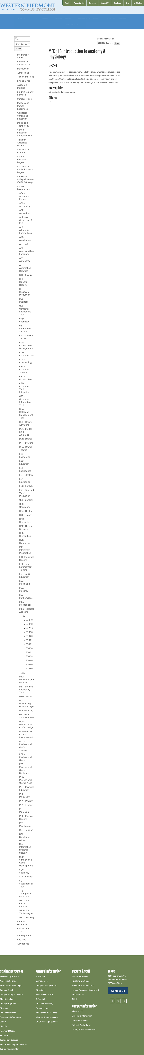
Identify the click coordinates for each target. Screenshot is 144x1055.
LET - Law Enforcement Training (25, 567)
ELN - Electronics (24, 481)
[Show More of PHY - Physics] (17, 801)
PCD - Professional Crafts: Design (26, 724)
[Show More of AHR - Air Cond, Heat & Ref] (17, 217)
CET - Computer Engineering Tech (25, 310)
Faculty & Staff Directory (83, 985)
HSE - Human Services (25, 528)
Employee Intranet (80, 976)
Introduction (23, 68)
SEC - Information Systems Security (25, 848)
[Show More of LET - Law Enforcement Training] (17, 564)
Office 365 (40, 999)
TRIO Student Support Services (13, 1044)
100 (23, 616)
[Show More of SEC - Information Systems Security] (17, 844)
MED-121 (28, 640)
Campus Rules (24, 99)
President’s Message (45, 1003)
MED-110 (28, 620)
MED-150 (28, 664)
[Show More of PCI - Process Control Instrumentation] (17, 731)
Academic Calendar (8, 980)
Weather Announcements (47, 1017)
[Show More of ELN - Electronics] (17, 479)
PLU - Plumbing (24, 811)
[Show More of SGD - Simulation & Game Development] (17, 857)
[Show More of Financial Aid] (15, 80)
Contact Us (118, 991)
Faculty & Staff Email (81, 980)
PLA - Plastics (26, 805)
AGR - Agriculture (24, 212)
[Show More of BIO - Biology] (17, 275)
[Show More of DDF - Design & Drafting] (17, 422)
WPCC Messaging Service (47, 1021)
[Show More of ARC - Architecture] (17, 237)
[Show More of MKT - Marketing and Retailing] (17, 676)
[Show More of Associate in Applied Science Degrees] (15, 166)
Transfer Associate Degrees (22, 142)
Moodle (3, 1026)
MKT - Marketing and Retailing (26, 679)
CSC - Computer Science (24, 369)
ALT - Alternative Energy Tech (25, 230)
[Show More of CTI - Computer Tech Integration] (17, 383)
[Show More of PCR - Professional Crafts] (17, 754)
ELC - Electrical (26, 475)
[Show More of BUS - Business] (17, 299)
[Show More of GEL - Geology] (17, 500)
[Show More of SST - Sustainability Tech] (17, 880)
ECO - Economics (24, 456)
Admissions (23, 73)
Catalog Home (24, 935)
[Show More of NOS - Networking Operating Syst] (17, 700)
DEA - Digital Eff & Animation (25, 432)
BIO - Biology (25, 275)
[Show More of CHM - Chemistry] (17, 318)
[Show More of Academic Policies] (15, 85)
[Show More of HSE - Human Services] (17, 526)
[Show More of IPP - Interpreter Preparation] (17, 547)
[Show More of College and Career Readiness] (15, 103)
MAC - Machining (24, 583)
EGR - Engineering (25, 470)
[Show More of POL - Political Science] (17, 816)
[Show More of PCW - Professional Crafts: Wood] (17, 777)
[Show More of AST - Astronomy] (17, 258)
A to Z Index (41, 976)
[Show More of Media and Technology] (15, 122)
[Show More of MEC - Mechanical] (17, 602)
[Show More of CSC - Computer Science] (17, 366)
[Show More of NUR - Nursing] (17, 710)
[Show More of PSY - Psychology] (17, 823)
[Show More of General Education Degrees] (15, 156)
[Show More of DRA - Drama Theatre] (17, 447)
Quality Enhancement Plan (84, 1029)
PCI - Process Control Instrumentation (26, 734)
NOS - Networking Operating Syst (26, 703)
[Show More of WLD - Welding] (17, 917)
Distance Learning (8, 1012)
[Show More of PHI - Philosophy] (17, 794)
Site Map (21, 939)
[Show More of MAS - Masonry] (17, 588)
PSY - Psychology (25, 825)
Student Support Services (25, 94)
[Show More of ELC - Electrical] (17, 475)
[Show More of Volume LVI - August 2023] (15, 61)
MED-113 (28, 624)
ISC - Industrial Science (26, 559)
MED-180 (28, 668)
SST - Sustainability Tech (26, 883)
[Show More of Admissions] (15, 72)
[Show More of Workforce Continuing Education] (15, 112)
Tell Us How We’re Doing (46, 1012)
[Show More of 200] (20, 672)
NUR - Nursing (26, 710)
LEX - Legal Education (25, 576)
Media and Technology (23, 124)
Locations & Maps (80, 1020)
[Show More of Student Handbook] (15, 921)
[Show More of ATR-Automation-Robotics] (17, 265)
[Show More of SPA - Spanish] (17, 876)
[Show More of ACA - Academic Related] (17, 193)
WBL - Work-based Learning (25, 903)
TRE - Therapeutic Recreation (25, 893)
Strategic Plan (42, 1008)
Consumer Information (82, 1015)
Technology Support (9, 1040)
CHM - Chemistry (24, 320)
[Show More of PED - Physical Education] (17, 787)
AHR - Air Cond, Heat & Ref (25, 220)
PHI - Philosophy (24, 796)
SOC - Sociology (24, 871)
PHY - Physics (26, 801)
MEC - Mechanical (25, 604)
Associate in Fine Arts (23, 151)
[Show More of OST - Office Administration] (17, 714)
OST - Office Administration (26, 716)
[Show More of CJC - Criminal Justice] (17, 335)
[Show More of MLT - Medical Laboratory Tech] (17, 686)
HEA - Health (25, 511)
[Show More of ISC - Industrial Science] (17, 557)
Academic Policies (22, 87)
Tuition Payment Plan (9, 1049)
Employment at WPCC (45, 994)
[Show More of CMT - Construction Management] (17, 342)
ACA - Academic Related (24, 196)
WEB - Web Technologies (26, 912)
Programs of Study (23, 56)
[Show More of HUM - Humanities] (17, 533)
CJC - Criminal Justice (26, 337)
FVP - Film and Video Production (26, 493)
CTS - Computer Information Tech (25, 401)
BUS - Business (23, 301)
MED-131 (28, 652)
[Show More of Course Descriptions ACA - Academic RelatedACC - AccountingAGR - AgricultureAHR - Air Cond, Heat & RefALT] (15, 186)
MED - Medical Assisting (26, 611)
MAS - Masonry (23, 590)
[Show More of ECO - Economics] (17, 454)
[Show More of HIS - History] (17, 515)
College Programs (8, 1003)
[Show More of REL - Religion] (17, 830)
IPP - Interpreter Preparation (25, 550)
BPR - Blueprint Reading (23, 282)
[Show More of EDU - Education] (17, 461)
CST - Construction (25, 378)
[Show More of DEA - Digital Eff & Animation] (17, 429)
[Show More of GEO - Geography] (17, 504)
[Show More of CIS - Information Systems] (17, 325)
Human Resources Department (85, 990)
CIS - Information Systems (25, 328)
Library (3, 1021)
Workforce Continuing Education (22, 115)
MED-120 (28, 636)
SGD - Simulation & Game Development (26, 861)
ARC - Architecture (25, 239)
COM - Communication (26, 354)
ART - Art (23, 244)
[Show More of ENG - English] (17, 486)
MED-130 (28, 648)
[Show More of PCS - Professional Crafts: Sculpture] (17, 764)
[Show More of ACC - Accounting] (17, 203)
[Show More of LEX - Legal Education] (17, 574)
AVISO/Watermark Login (11, 985)
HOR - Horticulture (25, 521)
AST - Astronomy (24, 260)
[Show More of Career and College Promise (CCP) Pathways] (15, 176)
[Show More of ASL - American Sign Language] (17, 248)
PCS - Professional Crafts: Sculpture (25, 769)
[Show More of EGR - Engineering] (17, 468)
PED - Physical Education (26, 789)
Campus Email (6, 990)
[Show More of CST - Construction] (17, 376)
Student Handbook (22, 923)
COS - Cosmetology (25, 361)
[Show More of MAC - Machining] (17, 581)
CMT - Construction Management (26, 345)
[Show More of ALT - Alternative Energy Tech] (17, 227)
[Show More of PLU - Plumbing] (17, 809)
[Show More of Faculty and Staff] (15, 928)
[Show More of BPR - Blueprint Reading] (17, 279)
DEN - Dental (25, 439)
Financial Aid (23, 81)
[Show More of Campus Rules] (15, 99)
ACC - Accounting (25, 205)
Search (18, 48)
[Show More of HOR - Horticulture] (17, 519)
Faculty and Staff (23, 930)
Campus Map (42, 980)
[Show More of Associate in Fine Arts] (15, 149)
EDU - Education (24, 463)
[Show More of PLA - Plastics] (17, 805)
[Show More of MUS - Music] (17, 696)
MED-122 (28, 644)
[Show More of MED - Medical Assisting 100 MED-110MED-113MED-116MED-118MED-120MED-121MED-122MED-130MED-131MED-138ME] (17, 609)
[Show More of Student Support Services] (15, 92)
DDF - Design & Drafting (25, 424)
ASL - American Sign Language (26, 251)
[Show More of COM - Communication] (17, 352)
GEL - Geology (26, 500)
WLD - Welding (26, 917)
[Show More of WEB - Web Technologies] (17, 910)
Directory (4, 1008)
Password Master (7, 1030)
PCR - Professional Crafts (25, 757)
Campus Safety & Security (11, 994)
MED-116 (28, 628)
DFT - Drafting (26, 443)
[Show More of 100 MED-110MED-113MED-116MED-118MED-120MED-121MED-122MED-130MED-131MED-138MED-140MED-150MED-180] (20, 615)
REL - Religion (26, 830)
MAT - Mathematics (25, 597)
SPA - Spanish (26, 876)
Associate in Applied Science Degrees (25, 169)
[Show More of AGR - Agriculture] (17, 210)
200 (23, 672)
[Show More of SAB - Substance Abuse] (17, 834)
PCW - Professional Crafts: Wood (25, 780)
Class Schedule (6, 999)
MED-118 (28, 632)
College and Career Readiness (23, 106)
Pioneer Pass (6, 1035)
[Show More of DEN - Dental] (17, 439)
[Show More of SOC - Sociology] (17, 869)
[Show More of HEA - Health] (17, 511)
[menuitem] (67, 3)
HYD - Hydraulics (24, 542)
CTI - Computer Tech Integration (24, 388)
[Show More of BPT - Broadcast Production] (17, 289)
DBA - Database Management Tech (26, 414)
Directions (40, 990)
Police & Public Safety (81, 1025)
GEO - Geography (24, 506)
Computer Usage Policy (46, 985)
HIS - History (25, 515)
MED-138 (28, 656)
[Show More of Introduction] (15, 68)
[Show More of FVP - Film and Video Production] (17, 490)
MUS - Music (25, 696)
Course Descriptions (23, 188)
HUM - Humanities (25, 535)
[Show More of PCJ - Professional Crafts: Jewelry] (17, 741)
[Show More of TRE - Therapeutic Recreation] (17, 890)
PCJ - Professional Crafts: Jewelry (25, 746)
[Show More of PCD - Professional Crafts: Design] (17, 721)
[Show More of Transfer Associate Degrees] (15, 139)
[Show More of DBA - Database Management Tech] (17, 409)
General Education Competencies (24, 132)
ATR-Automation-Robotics (25, 268)
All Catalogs (23, 943)
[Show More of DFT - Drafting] (17, 443)
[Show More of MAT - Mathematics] (17, 595)
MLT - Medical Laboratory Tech (26, 689)
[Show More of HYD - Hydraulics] (17, 540)
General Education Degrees (22, 159)
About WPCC (77, 1011)
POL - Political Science (26, 818)
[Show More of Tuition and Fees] (15, 76)
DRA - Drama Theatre (25, 449)
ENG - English (26, 486)
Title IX (75, 999)
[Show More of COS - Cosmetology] (17, 359)
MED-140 (28, 660)
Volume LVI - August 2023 (23, 63)
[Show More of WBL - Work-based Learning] (17, 900)
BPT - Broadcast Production (24, 292)
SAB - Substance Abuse (24, 837)
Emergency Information (10, 1017)
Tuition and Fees (25, 76)
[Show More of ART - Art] (17, 244)
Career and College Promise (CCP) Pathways (25, 179)
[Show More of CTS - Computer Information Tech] (17, 396)
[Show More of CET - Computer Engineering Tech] (17, 306)
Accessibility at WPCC (9, 976)
